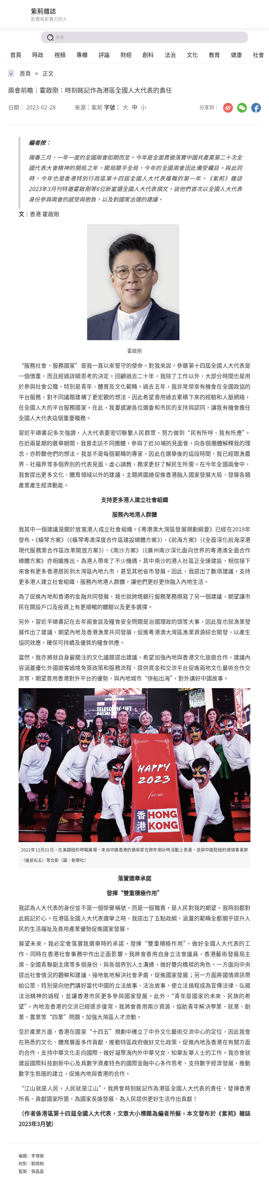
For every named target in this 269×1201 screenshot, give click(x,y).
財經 (126, 54)
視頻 (59, 54)
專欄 (82, 54)
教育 (214, 54)
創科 (148, 54)
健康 (236, 54)
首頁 (15, 54)
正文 (48, 73)
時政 (37, 54)
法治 (170, 54)
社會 (258, 54)
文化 (192, 54)
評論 (104, 54)
